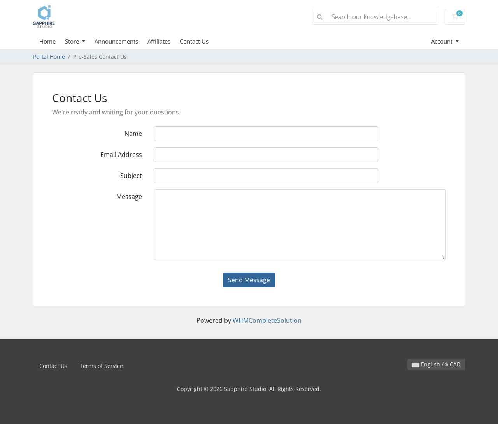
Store (73, 41)
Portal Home (49, 56)
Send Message (249, 280)
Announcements (116, 41)
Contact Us (194, 41)
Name (133, 133)
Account (442, 41)
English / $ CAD (436, 364)
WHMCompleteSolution (267, 320)
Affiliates (158, 41)
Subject (131, 175)
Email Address (121, 154)
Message (129, 196)
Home (47, 41)
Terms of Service (101, 365)
